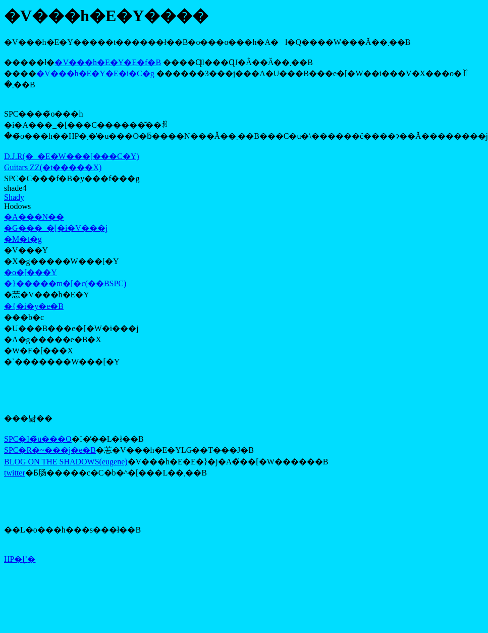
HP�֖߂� (19, 559)
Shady (14, 197)
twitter (14, 472)
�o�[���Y (30, 272)
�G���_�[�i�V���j (55, 228)
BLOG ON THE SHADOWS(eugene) (66, 461)
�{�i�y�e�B (34, 306)
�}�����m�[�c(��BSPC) (65, 283)
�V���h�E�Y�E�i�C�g (95, 73)
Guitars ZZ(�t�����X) (52, 167)
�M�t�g (23, 239)
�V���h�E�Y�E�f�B (108, 62)
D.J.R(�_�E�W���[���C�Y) (71, 156)
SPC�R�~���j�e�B (50, 450)
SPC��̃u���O (38, 439)
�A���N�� (34, 217)
